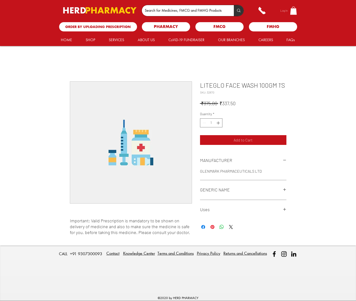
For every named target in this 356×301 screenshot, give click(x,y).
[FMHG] (273, 27)
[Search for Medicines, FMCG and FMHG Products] (184, 10)
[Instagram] (284, 254)
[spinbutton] (211, 123)
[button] (293, 11)
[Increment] (219, 123)
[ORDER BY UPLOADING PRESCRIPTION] (98, 27)
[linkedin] (293, 254)
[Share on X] (231, 227)
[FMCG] (219, 27)
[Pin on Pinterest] (212, 227)
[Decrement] (204, 123)
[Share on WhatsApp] (222, 227)
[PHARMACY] (166, 27)
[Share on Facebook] (203, 227)
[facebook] (274, 254)
